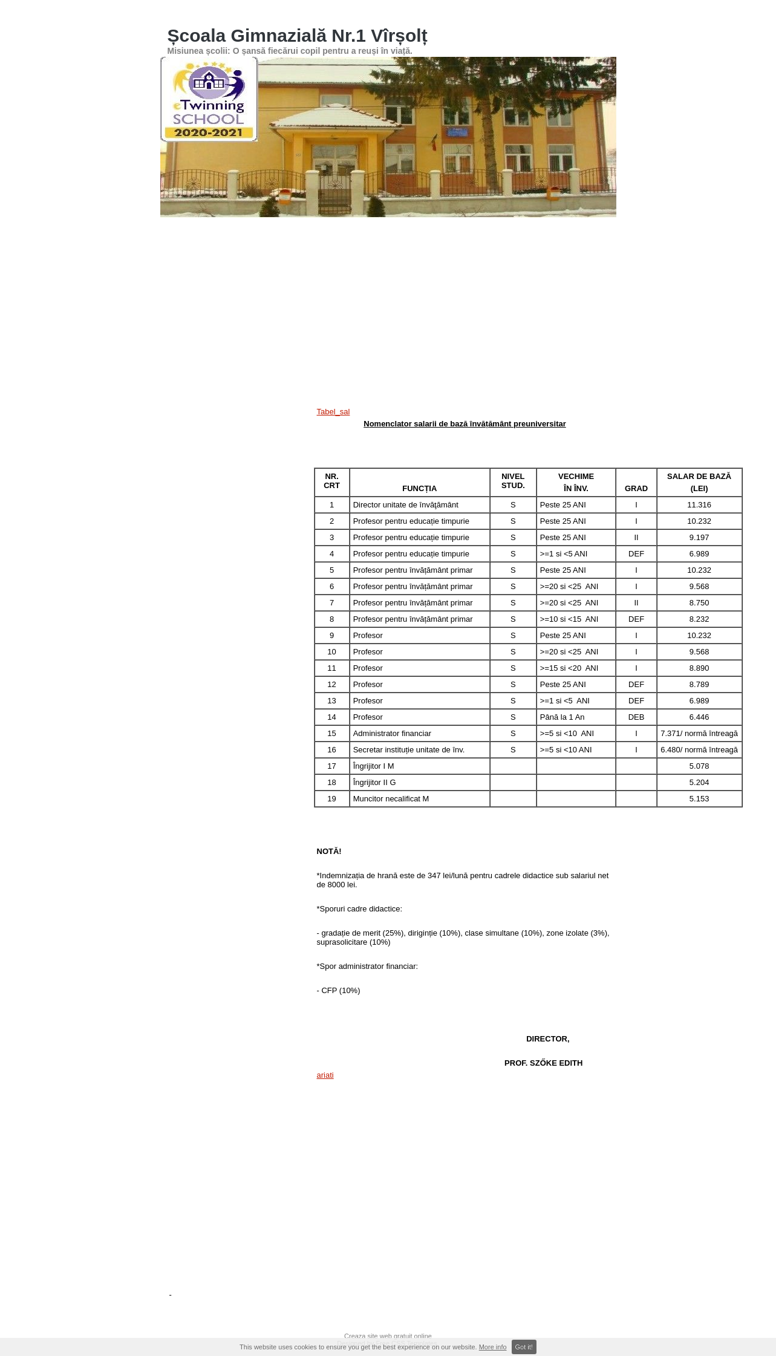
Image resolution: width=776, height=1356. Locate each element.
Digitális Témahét (257, 305)
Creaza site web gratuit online (388, 1336)
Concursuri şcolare (460, 236)
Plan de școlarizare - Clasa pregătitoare (306, 339)
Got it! (524, 1347)
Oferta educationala (455, 270)
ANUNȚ (183, 236)
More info (493, 1347)
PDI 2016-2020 (195, 305)
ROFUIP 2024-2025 (412, 339)
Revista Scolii (359, 305)
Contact (183, 270)
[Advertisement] (465, 1179)
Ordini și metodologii (300, 270)
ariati (325, 1075)
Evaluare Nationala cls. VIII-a (544, 270)
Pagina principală (233, 236)
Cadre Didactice (231, 270)
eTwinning (311, 305)
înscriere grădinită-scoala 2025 (503, 339)
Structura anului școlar (378, 270)
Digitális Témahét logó (427, 305)
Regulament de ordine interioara (523, 305)
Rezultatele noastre (531, 236)
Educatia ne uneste (202, 339)
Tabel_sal (333, 411)
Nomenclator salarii (371, 374)
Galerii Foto (401, 236)
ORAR (582, 236)
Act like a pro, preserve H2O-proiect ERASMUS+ (249, 374)
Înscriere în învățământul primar (322, 236)
